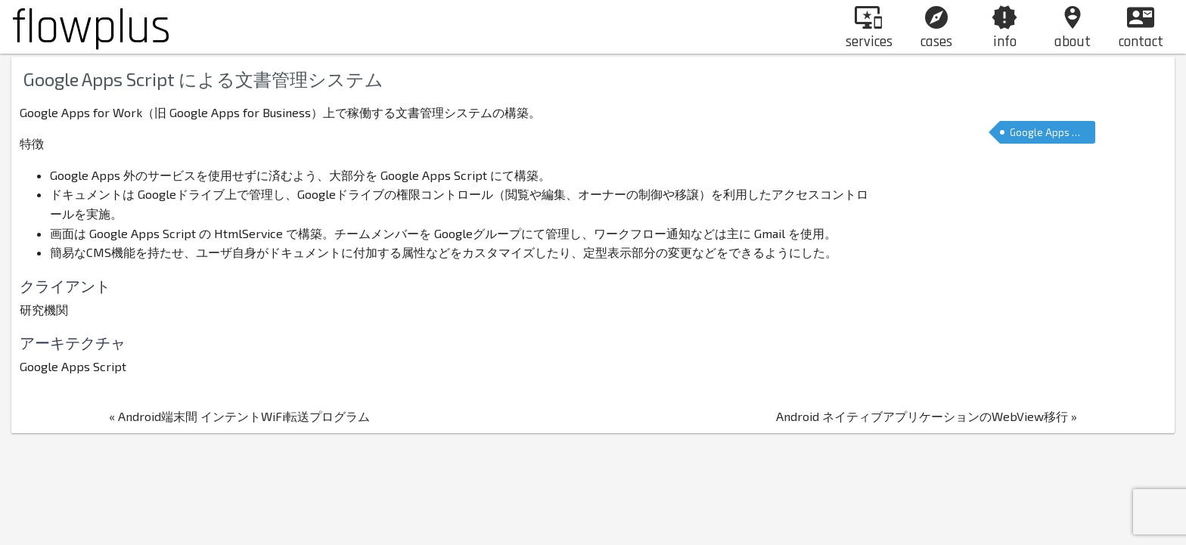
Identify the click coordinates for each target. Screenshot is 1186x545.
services (869, 27)
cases (936, 27)
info (1004, 27)
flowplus (91, 28)
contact (1141, 27)
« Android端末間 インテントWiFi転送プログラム (249, 427)
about (1072, 27)
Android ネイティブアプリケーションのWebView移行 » (917, 427)
